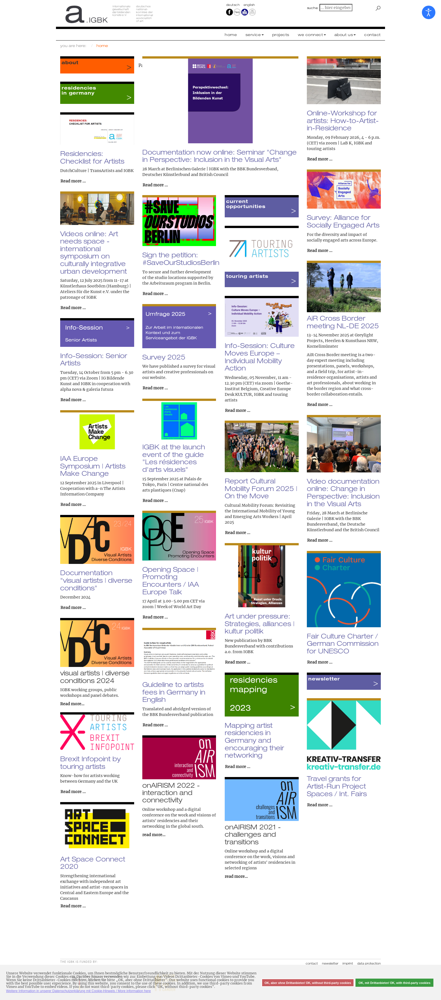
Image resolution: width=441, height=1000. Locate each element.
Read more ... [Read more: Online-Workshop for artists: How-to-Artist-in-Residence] (319, 159)
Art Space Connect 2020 (92, 862)
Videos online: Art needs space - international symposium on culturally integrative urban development (93, 252)
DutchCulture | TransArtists (87, 170)
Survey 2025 (163, 357)
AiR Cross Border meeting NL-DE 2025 (343, 322)
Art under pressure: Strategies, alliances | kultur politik (259, 623)
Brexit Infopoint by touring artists (90, 762)
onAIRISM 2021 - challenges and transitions (253, 834)
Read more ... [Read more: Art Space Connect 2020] (73, 906)
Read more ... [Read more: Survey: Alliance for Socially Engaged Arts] (319, 250)
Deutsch (233, 5)
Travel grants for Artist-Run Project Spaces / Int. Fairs (337, 785)
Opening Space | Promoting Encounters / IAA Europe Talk (170, 580)
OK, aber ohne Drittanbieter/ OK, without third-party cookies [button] (307, 983)
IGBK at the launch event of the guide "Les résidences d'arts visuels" (173, 458)
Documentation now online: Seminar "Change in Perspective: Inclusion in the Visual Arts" (219, 156)
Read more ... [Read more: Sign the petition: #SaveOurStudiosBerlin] (155, 293)
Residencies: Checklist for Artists (92, 157)
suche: (313, 8)
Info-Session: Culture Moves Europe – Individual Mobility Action (260, 356)
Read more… (72, 703)
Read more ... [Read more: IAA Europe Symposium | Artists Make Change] (73, 504)
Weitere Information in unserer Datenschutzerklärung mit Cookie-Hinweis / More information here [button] (78, 991)
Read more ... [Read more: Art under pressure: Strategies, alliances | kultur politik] (237, 662)
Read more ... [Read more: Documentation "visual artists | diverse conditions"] (73, 607)
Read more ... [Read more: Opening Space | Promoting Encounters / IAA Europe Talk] (155, 617)
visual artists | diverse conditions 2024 (95, 676)
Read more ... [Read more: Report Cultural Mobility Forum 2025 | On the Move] (237, 532)
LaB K (346, 143)
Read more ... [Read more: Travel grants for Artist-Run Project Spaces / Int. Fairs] (319, 804)
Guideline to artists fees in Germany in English (173, 691)
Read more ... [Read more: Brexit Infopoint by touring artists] (73, 791)
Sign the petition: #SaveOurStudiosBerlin (180, 258)
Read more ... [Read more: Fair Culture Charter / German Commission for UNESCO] (319, 662)
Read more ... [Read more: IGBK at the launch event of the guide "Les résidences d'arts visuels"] (155, 500)
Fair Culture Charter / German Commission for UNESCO (343, 643)
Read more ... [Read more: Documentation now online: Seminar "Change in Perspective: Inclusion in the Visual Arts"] (155, 185)
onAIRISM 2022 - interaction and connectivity (171, 792)
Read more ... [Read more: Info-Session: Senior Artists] (73, 399)
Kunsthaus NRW (361, 340)
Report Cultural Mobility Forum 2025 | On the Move (261, 488)
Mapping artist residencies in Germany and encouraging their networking (254, 740)
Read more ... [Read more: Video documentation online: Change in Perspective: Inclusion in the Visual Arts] (319, 540)
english (249, 5)
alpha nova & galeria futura (86, 389)
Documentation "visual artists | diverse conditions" (96, 580)
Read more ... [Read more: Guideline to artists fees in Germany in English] (155, 724)
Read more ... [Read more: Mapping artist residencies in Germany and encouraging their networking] (237, 766)
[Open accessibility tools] (428, 12)
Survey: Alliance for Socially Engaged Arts (343, 221)
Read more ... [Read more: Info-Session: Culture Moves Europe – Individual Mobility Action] (237, 410)
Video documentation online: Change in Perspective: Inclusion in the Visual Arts (343, 492)
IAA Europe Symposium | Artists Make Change (92, 465)
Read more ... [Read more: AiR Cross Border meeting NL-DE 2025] (319, 404)
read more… (153, 834)
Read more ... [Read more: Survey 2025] (155, 387)
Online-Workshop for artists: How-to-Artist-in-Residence (343, 120)
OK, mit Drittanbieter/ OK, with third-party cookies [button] (395, 983)
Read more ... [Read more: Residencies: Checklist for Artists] (73, 181)
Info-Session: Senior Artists (93, 359)
